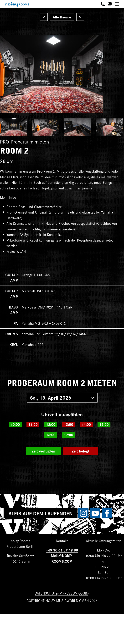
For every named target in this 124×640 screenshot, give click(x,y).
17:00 (68, 434)
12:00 (50, 424)
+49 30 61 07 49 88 (62, 550)
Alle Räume (62, 17)
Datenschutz (46, 593)
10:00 (15, 424)
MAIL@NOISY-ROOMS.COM (62, 558)
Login (83, 593)
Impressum (68, 593)
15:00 (104, 424)
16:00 (50, 434)
